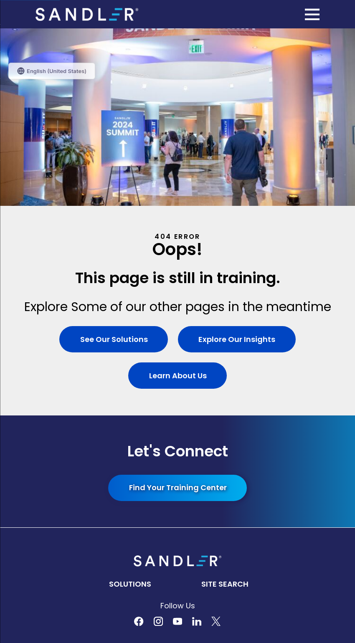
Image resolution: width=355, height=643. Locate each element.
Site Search (224, 406)
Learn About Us (177, 198)
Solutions (130, 406)
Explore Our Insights (236, 162)
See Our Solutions (113, 162)
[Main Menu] (312, 14)
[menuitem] (178, 535)
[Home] (87, 14)
